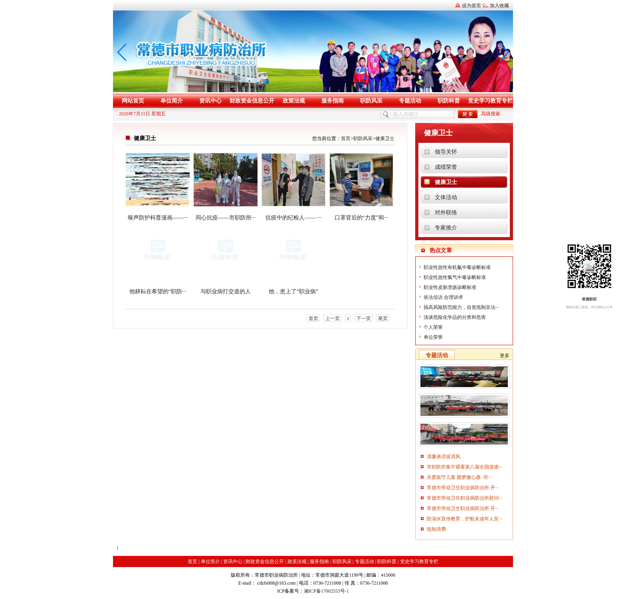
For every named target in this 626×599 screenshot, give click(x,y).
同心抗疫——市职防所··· (226, 218)
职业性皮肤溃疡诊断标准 (450, 287)
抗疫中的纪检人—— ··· (293, 218)
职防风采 (371, 101)
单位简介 (171, 101)
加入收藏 (499, 5)
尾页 (383, 318)
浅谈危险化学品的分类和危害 (455, 317)
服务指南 (332, 101)
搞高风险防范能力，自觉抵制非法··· (461, 307)
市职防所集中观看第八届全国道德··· (464, 467)
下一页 (364, 318)
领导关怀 (446, 152)
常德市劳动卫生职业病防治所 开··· (463, 487)
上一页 (332, 318)
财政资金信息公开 (252, 101)
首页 (346, 138)
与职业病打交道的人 (225, 292)
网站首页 (133, 101)
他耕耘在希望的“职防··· (157, 292)
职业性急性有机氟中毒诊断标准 (457, 267)
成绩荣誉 (446, 167)
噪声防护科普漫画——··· (158, 218)
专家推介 (446, 228)
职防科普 (449, 101)
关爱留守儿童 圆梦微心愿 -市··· (459, 477)
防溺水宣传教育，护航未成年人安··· (464, 519)
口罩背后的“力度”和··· (361, 218)
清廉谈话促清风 (443, 456)
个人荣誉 (433, 327)
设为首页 (471, 5)
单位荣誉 (433, 337)
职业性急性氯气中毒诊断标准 (455, 277)
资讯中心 (210, 101)
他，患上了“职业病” (293, 292)
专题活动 (410, 101)
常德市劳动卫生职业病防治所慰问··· (464, 498)
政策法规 (294, 101)
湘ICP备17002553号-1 (326, 591)
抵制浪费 (436, 529)
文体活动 (446, 197)
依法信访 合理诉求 (443, 297)
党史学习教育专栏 (490, 101)
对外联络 (446, 212)
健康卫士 (384, 138)
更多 (504, 355)
